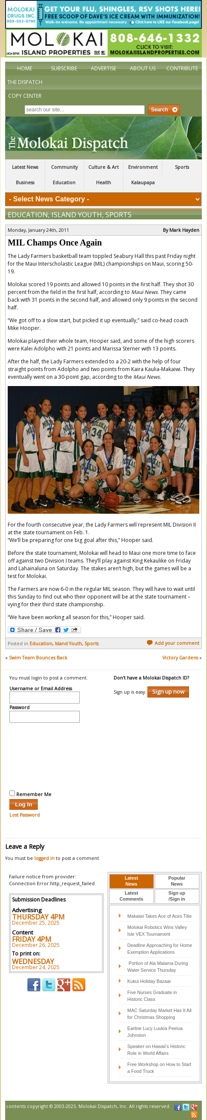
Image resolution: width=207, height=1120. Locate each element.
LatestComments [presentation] (131, 895)
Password (19, 707)
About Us (143, 68)
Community (64, 167)
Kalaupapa (143, 183)
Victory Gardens (180, 658)
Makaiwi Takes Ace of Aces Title (159, 916)
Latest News (25, 167)
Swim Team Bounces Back (38, 658)
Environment (143, 167)
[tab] (131, 881)
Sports (182, 167)
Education (64, 183)
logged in (44, 858)
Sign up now (168, 691)
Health (103, 183)
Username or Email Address (40, 689)
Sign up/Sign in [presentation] (176, 895)
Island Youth (76, 214)
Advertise (103, 68)
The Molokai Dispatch (103, 138)
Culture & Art (103, 167)
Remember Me (30, 794)
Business (25, 183)
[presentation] (44, 755)
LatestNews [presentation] (131, 880)
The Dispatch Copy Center (24, 88)
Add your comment (173, 643)
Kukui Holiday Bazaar (149, 981)
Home (24, 68)
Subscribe (64, 68)
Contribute (182, 68)
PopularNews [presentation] (177, 880)
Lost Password (24, 815)
